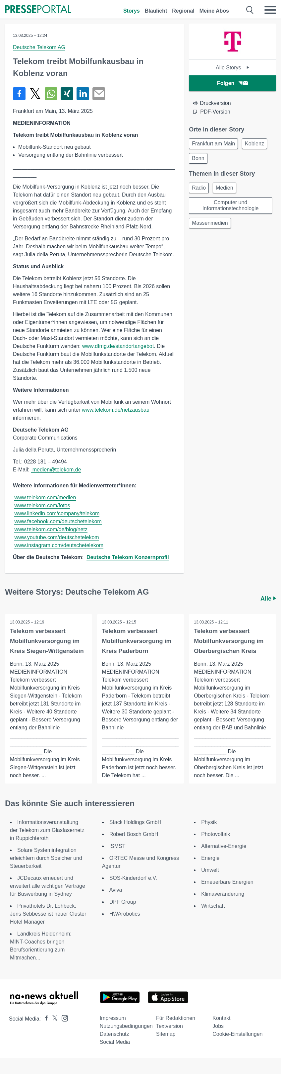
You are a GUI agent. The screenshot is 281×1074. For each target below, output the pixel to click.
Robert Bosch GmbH (133, 834)
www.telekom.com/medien (45, 497)
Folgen (232, 83)
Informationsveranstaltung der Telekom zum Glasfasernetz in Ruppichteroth (47, 830)
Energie (210, 858)
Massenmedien (210, 223)
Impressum (113, 1018)
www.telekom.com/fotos (42, 505)
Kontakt (221, 1018)
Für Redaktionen (175, 1018)
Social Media (115, 1042)
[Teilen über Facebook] (19, 93)
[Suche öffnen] (250, 10)
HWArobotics (124, 914)
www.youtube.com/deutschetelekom (56, 537)
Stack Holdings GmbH (135, 822)
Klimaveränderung (222, 894)
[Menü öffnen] (270, 10)
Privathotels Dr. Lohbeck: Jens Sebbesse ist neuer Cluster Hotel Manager (48, 914)
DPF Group (122, 902)
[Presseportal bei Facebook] (44, 1019)
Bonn (198, 158)
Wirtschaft (213, 906)
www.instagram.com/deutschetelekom (58, 545)
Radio (199, 188)
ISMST (117, 846)
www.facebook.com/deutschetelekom (57, 521)
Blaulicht (156, 11)
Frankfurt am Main (213, 143)
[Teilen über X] (35, 93)
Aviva (115, 890)
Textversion (169, 1026)
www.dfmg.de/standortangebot (118, 346)
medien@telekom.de (56, 469)
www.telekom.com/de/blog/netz (50, 529)
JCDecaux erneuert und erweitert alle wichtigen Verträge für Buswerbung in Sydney (47, 886)
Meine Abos (214, 11)
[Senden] (98, 93)
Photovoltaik (215, 834)
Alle (268, 598)
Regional (183, 11)
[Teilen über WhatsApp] (51, 93)
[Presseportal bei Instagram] (63, 1018)
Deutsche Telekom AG (39, 47)
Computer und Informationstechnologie (230, 205)
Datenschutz (114, 1034)
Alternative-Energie (223, 846)
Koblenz (254, 143)
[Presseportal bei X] (53, 1019)
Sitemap (166, 1034)
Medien (224, 188)
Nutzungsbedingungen (126, 1026)
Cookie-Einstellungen (237, 1034)
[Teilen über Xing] (67, 93)
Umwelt (210, 870)
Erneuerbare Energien (227, 882)
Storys (131, 11)
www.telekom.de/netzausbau (115, 410)
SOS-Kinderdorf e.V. (133, 878)
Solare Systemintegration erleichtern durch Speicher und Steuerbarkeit (46, 858)
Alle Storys (232, 67)
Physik (209, 822)
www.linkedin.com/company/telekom (56, 513)
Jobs (218, 1026)
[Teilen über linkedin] (83, 93)
